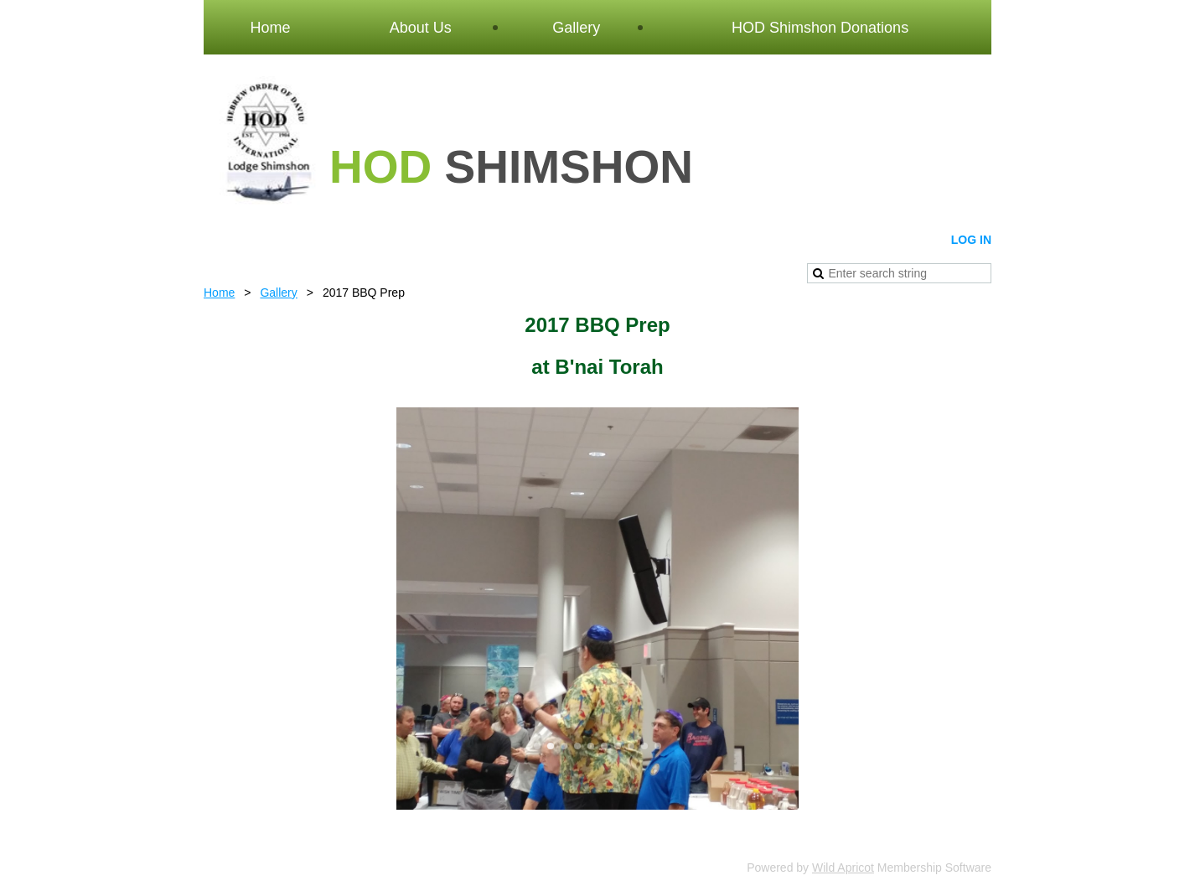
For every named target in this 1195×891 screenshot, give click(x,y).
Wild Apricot (843, 867)
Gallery (278, 292)
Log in (971, 239)
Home (219, 292)
